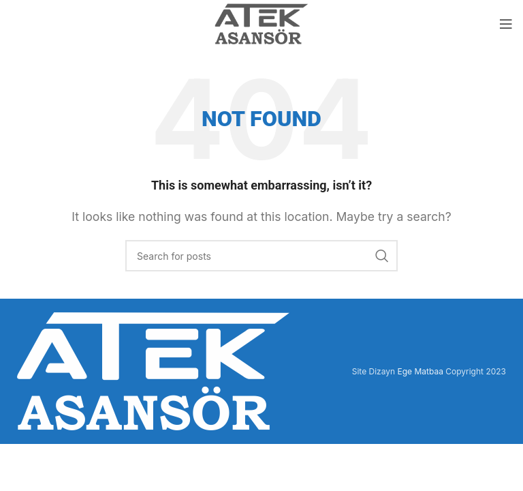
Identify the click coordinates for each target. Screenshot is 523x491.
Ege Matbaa (420, 371)
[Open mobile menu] (506, 24)
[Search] (261, 255)
